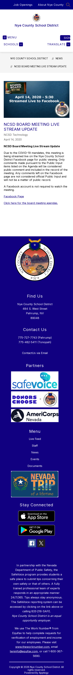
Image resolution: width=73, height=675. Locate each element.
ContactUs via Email (35, 353)
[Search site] (68, 5)
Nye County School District (29, 58)
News (59, 58)
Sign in (67, 38)
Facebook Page (14, 196)
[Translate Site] (58, 44)
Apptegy (44, 672)
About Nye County (50, 4)
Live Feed (35, 439)
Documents (35, 466)
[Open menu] (10, 37)
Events (35, 459)
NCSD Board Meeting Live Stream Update (40, 66)
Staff (35, 445)
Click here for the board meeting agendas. (31, 203)
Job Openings (22, 4)
